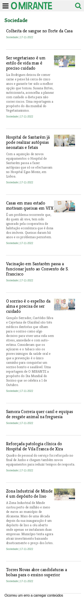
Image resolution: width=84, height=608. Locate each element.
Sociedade (12, 37)
